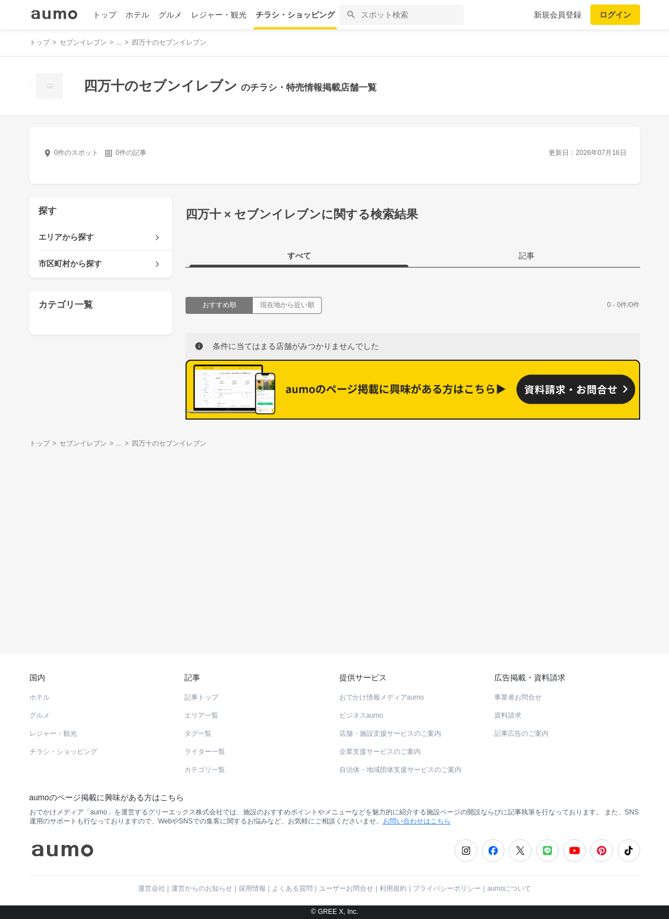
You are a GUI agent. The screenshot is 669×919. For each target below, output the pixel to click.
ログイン (615, 14)
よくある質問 (292, 888)
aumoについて (509, 888)
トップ (104, 14)
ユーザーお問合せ (346, 888)
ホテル (137, 14)
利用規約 (393, 888)
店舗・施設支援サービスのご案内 (390, 733)
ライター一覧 (204, 751)
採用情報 (252, 888)
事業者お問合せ (518, 697)
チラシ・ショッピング (295, 14)
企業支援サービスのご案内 (380, 751)
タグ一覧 (198, 733)
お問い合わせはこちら (417, 821)
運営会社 (151, 888)
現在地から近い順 (287, 305)
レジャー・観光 (219, 14)
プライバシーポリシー (447, 888)
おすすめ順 (219, 305)
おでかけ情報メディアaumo (381, 697)
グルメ (170, 14)
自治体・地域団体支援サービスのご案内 (400, 769)
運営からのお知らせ (201, 888)
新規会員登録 (557, 14)
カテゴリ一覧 (204, 769)
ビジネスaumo (361, 715)
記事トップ (201, 697)
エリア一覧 (201, 715)
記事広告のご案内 (521, 733)
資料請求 (507, 715)
